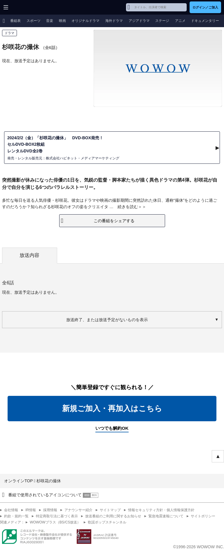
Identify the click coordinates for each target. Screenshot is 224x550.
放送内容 (29, 255)
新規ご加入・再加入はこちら (112, 408)
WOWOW (27, 7)
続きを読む (128, 206)
